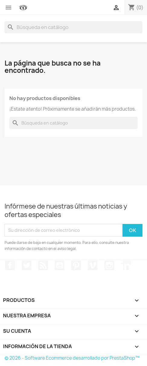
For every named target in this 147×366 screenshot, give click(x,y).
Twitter (26, 265)
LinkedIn (126, 265)
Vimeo (92, 265)
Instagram (109, 265)
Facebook (10, 265)
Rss (43, 265)
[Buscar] (73, 27)
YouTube (59, 265)
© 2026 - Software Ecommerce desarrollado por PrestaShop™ (72, 358)
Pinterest (76, 265)
